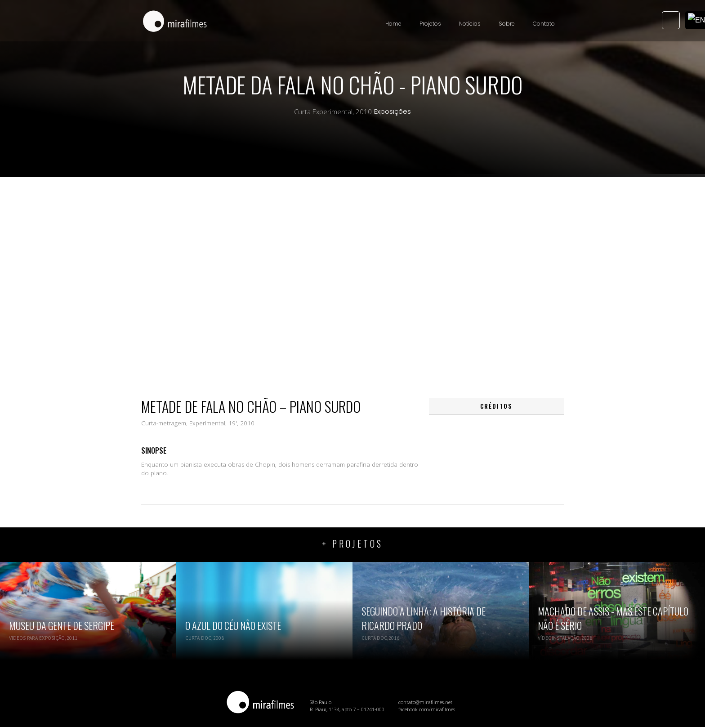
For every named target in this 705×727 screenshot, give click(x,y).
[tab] (496, 406)
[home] (175, 22)
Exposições (392, 111)
